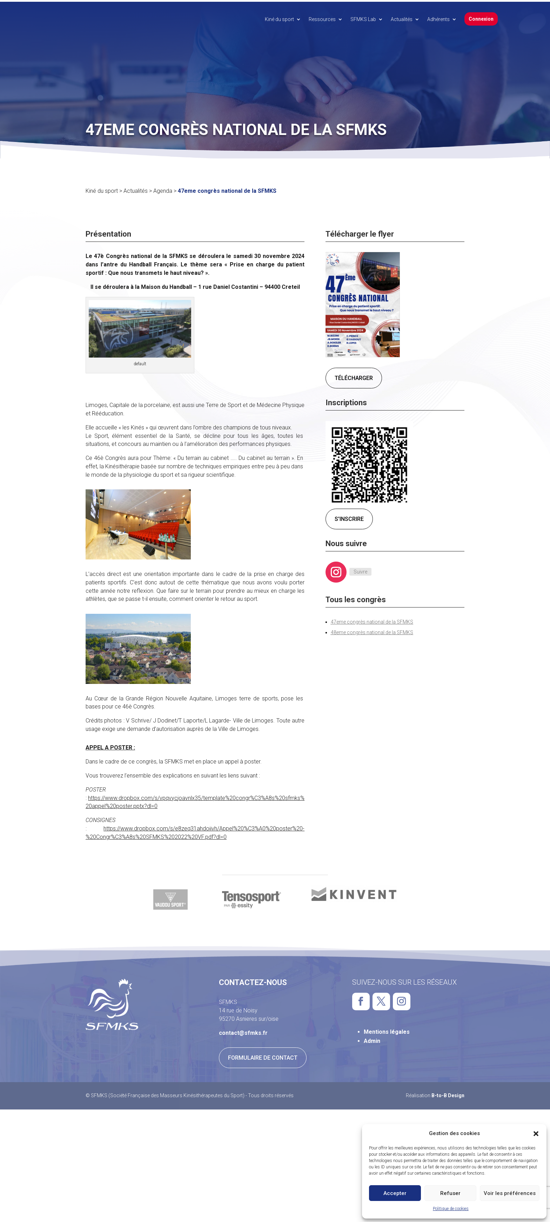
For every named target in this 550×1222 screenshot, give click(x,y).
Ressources (322, 19)
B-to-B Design (447, 1094)
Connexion (481, 19)
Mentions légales (387, 1030)
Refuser (450, 1193)
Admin (372, 1039)
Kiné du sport (279, 19)
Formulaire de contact (262, 1056)
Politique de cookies (451, 1208)
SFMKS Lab (363, 19)
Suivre (360, 570)
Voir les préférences (510, 1193)
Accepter (395, 1193)
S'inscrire (349, 517)
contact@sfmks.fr (243, 1031)
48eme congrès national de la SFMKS (372, 630)
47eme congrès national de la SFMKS (372, 620)
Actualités (401, 19)
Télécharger (354, 376)
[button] (535, 1133)
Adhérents (438, 19)
